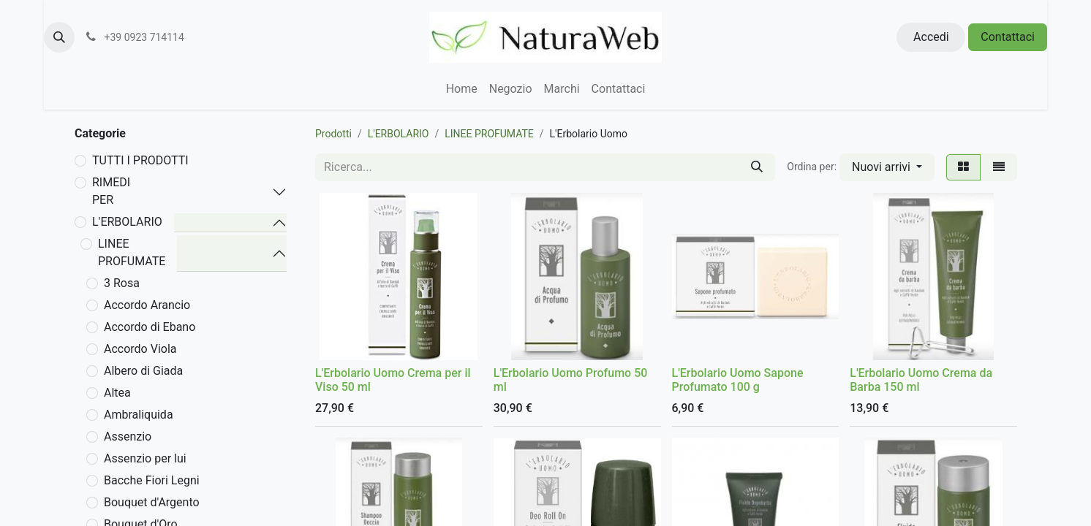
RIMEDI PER (111, 191)
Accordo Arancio (147, 305)
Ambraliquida (138, 415)
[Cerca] (757, 167)
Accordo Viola (140, 349)
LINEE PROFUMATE (131, 252)
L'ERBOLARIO (127, 222)
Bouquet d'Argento (152, 502)
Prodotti (333, 134)
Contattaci (1008, 37)
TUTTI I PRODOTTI (140, 160)
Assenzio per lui (145, 458)
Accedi (931, 37)
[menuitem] (461, 89)
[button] (59, 37)
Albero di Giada (143, 371)
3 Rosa (122, 283)
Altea (117, 393)
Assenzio (127, 436)
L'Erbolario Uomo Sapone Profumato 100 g (738, 380)
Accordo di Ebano (149, 327)
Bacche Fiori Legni (152, 480)
